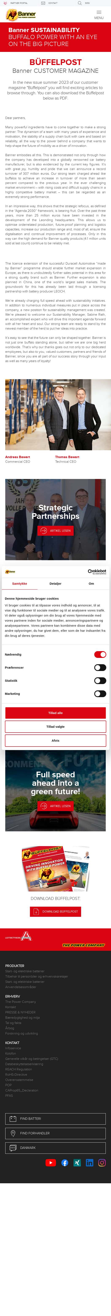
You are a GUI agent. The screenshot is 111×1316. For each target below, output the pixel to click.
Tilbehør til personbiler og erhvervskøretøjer (36, 977)
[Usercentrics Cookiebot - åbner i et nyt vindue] (87, 572)
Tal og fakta (13, 1023)
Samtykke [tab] (19, 583)
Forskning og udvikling (21, 1034)
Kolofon (10, 1054)
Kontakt (10, 1007)
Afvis (55, 740)
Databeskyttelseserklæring (24, 1064)
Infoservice (13, 1048)
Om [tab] (91, 583)
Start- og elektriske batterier (24, 971)
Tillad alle (55, 713)
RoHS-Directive (16, 1075)
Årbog (9, 1028)
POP (8, 1085)
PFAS (9, 1096)
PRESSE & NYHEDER (20, 1012)
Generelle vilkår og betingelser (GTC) (31, 1059)
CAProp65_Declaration (21, 1091)
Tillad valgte (55, 726)
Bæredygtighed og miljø (22, 1018)
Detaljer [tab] (56, 583)
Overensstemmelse (19, 1080)
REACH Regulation (18, 1069)
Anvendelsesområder (20, 987)
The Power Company (20, 1002)
